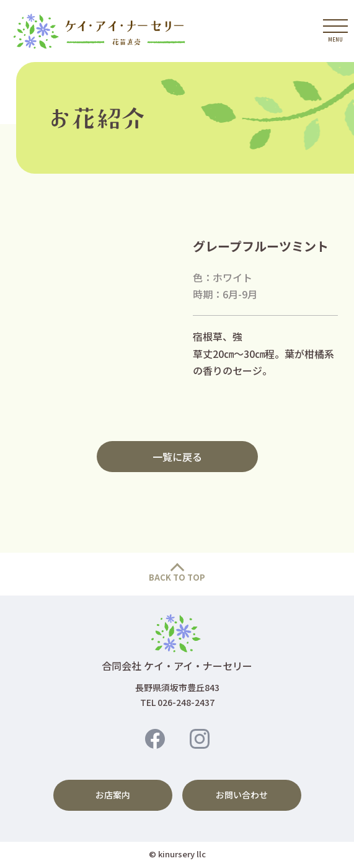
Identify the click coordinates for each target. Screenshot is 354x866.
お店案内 (112, 794)
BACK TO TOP (177, 577)
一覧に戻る (177, 456)
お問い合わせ (242, 794)
